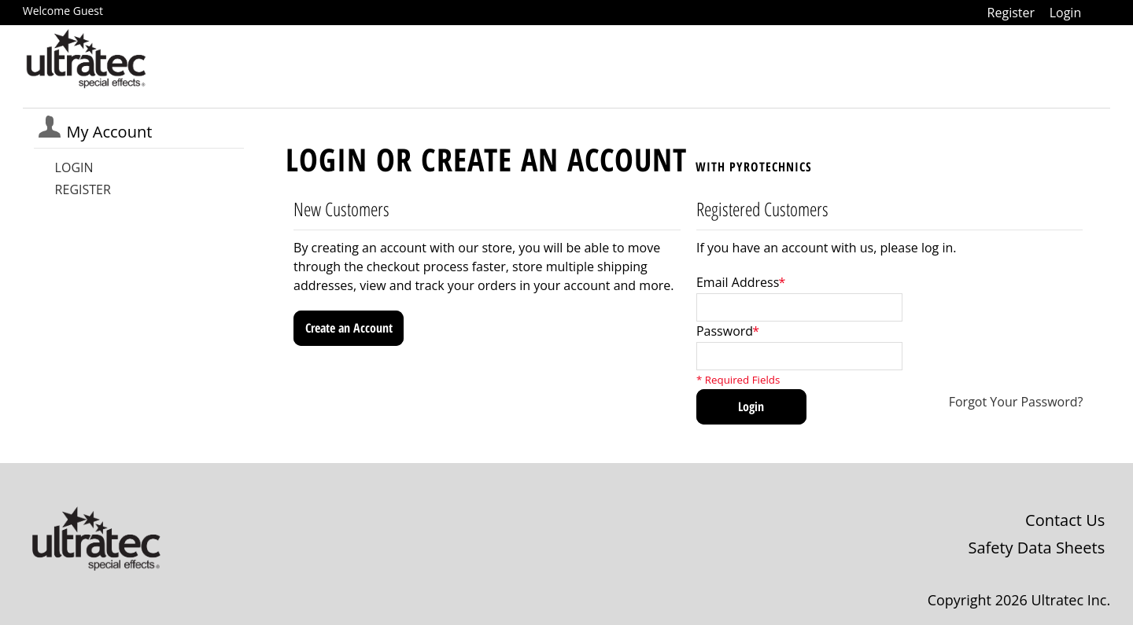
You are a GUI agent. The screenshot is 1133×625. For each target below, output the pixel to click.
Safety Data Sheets (1036, 547)
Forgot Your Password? (1016, 401)
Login (1066, 12)
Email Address (737, 282)
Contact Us (1065, 520)
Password (724, 331)
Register (1011, 12)
